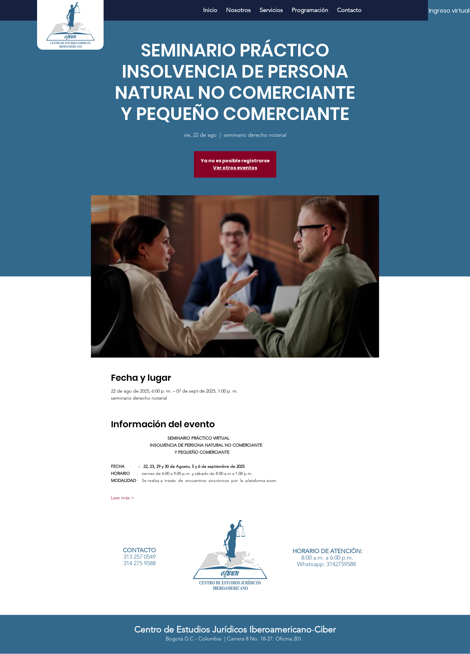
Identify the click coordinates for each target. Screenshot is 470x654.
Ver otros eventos (235, 167)
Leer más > (122, 497)
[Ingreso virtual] (449, 10)
